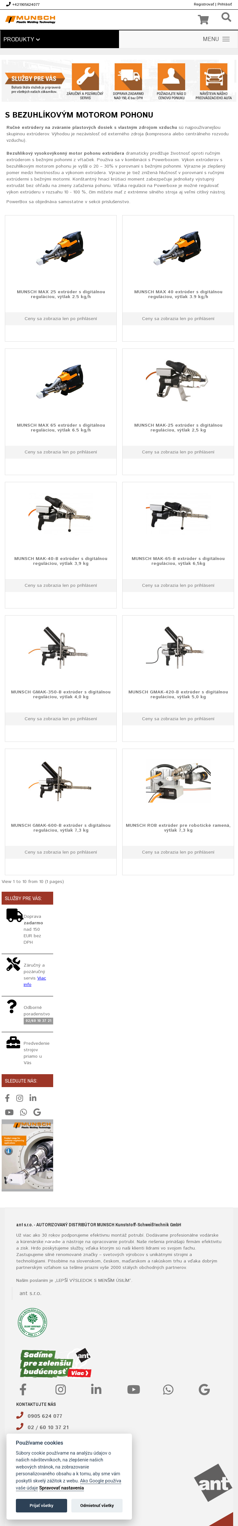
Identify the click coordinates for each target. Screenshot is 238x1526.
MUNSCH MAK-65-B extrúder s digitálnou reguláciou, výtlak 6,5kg (178, 560)
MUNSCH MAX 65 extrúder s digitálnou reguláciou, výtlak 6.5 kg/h (61, 427)
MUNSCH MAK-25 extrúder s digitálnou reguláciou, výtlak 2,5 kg (178, 427)
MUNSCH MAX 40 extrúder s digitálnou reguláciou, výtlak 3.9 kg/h (178, 294)
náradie (53, 1242)
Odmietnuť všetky (97, 1505)
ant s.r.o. (30, 1293)
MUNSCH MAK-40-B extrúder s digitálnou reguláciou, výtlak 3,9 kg (60, 560)
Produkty (22, 40)
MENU (216, 39)
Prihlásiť (225, 4)
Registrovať (204, 4)
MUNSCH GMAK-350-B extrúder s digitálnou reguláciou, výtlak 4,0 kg (61, 694)
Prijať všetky (41, 1505)
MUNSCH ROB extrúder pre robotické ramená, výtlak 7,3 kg (178, 827)
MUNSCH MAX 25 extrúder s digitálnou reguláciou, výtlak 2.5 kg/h (61, 294)
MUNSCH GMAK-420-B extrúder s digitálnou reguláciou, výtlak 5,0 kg (178, 694)
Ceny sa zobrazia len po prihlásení (61, 319)
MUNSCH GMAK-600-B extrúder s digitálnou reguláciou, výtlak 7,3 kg (61, 827)
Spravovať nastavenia (61, 1488)
